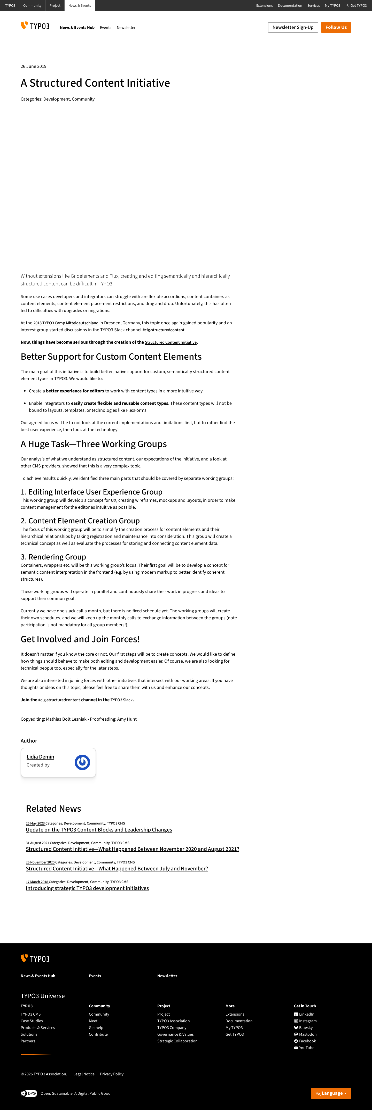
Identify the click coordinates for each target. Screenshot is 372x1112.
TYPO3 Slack (126, 700)
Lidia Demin (40, 757)
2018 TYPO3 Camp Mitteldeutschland (69, 323)
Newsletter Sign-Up (293, 27)
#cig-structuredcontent (171, 330)
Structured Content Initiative (173, 342)
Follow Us (336, 27)
